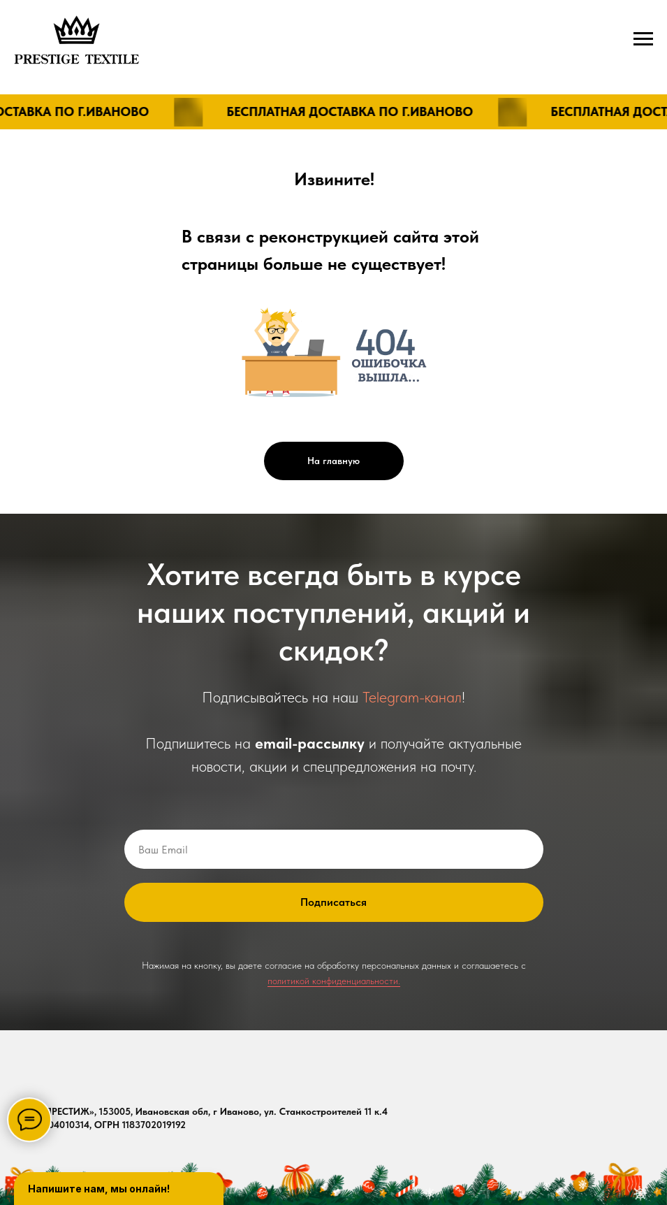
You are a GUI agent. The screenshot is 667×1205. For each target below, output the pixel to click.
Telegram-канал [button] (412, 697)
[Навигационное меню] (643, 39)
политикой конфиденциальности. (333, 980)
